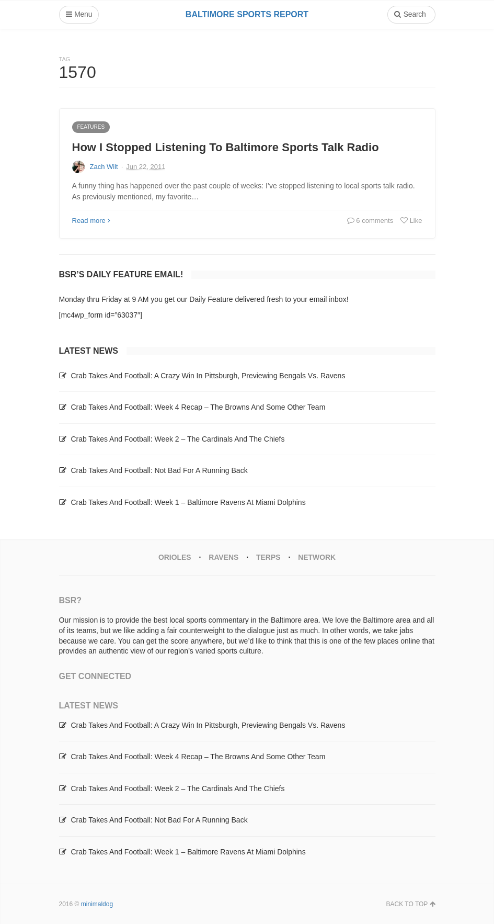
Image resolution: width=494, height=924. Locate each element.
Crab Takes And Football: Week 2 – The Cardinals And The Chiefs (177, 439)
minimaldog (97, 903)
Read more (91, 220)
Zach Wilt (104, 167)
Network (317, 557)
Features (91, 127)
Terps (268, 557)
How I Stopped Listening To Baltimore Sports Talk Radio (225, 147)
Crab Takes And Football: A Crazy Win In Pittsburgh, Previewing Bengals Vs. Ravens (208, 375)
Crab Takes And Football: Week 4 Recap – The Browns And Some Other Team (198, 407)
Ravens (223, 557)
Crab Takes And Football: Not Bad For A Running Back (159, 470)
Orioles (174, 557)
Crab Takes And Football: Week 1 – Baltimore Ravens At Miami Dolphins (188, 502)
